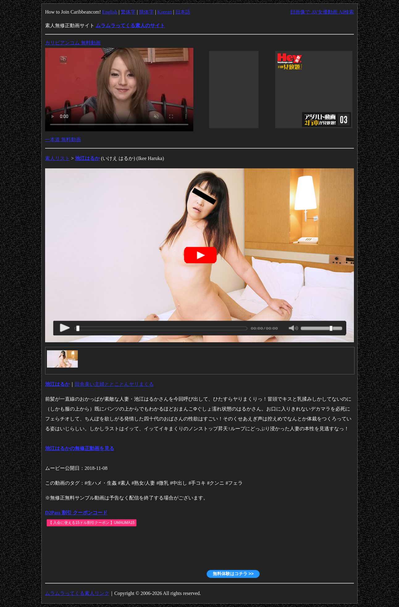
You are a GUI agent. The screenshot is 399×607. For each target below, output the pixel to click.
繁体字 (128, 12)
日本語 (182, 12)
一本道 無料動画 (63, 139)
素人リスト (57, 158)
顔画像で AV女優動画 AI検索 (322, 12)
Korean (164, 12)
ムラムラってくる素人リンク (77, 593)
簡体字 (146, 12)
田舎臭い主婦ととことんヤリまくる (114, 384)
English (109, 12)
